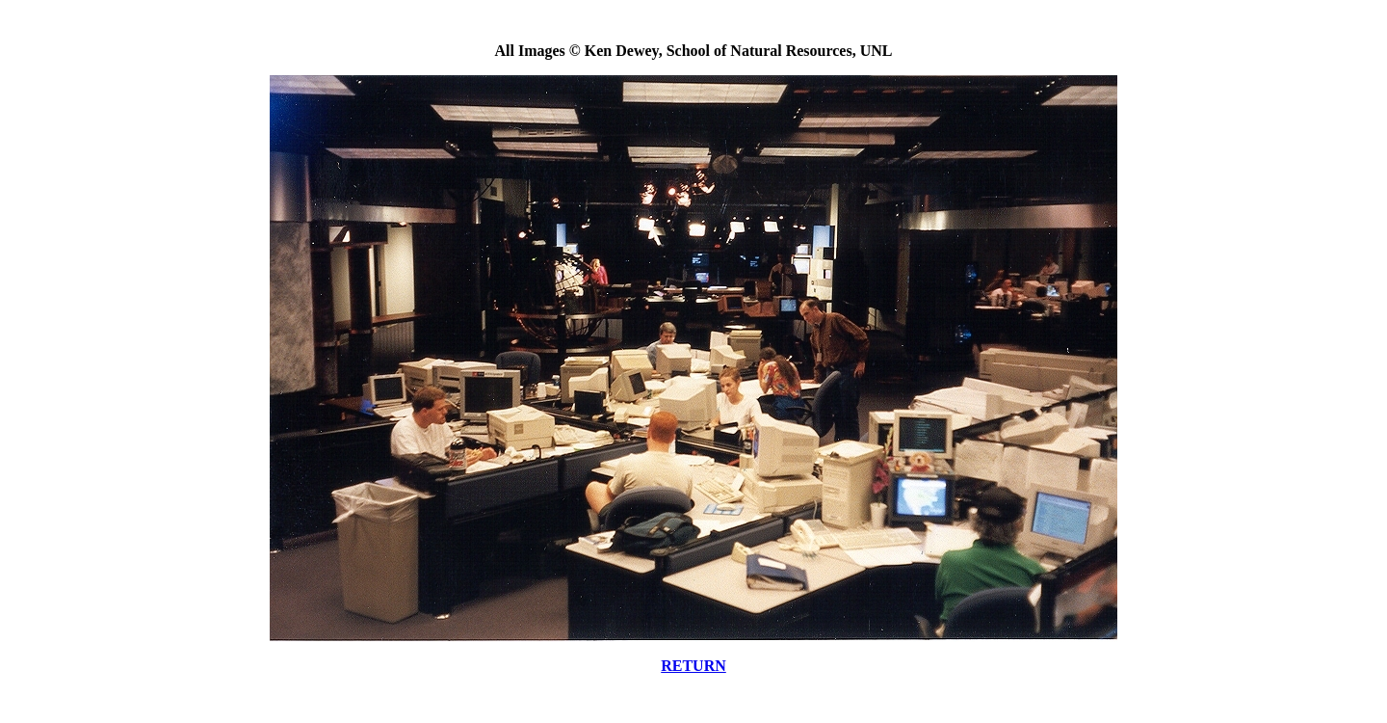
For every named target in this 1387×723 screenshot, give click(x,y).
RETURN (693, 665)
